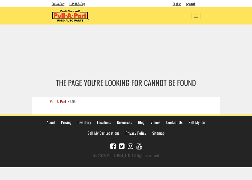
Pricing (66, 122)
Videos (155, 122)
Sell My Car (197, 122)
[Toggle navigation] (196, 16)
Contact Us (174, 122)
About (50, 122)
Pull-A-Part (58, 3)
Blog (141, 122)
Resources (124, 122)
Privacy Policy (136, 133)
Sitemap (158, 133)
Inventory (84, 122)
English (177, 3)
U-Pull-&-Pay (77, 3)
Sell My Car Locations (104, 133)
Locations (104, 122)
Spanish (191, 3)
